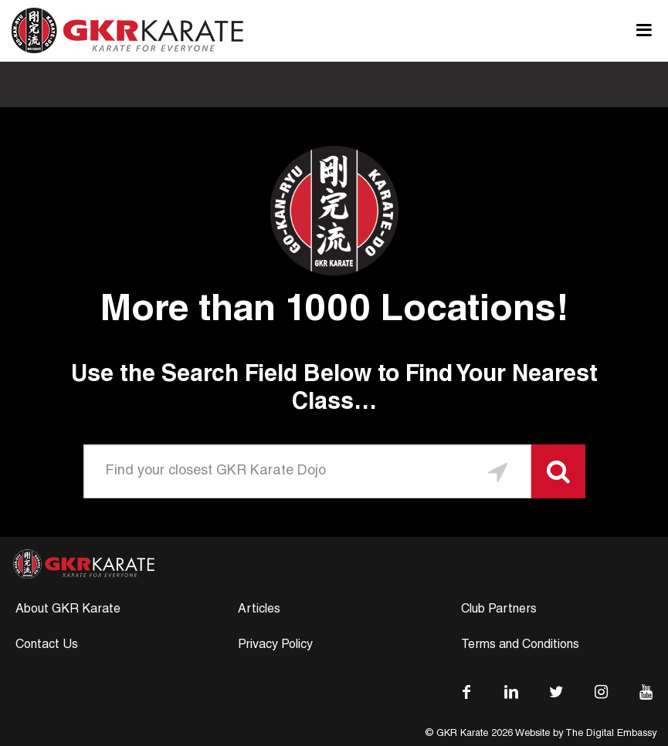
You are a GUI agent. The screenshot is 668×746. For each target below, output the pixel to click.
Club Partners (499, 610)
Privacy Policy (275, 646)
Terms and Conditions (520, 646)
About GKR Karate (67, 610)
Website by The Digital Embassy (585, 734)
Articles (259, 610)
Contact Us (46, 646)
